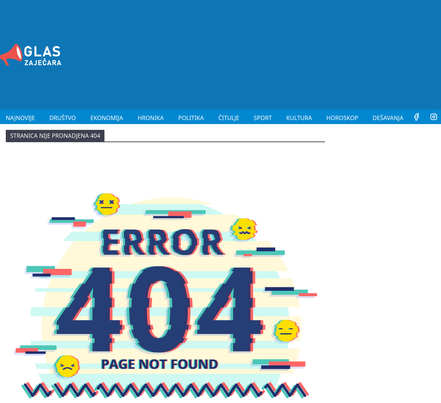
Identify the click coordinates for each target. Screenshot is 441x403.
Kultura (299, 118)
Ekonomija (106, 118)
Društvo (62, 118)
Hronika (150, 118)
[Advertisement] (339, 53)
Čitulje (228, 118)
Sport (263, 118)
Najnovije (20, 118)
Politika (191, 118)
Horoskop (342, 118)
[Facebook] (416, 118)
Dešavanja (387, 118)
